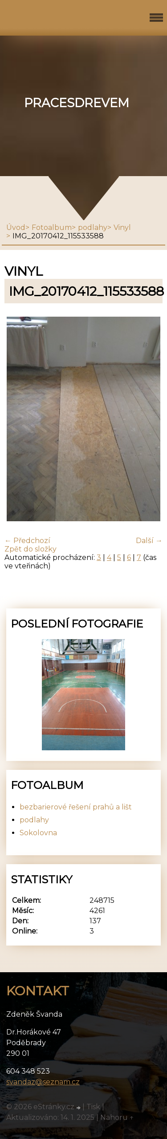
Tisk (93, 1107)
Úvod (15, 227)
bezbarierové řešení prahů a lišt (76, 807)
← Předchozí (27, 540)
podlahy (92, 227)
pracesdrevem (76, 103)
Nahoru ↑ (117, 1117)
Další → (149, 540)
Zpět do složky (30, 549)
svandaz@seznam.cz (43, 1082)
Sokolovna (38, 833)
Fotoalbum (52, 227)
